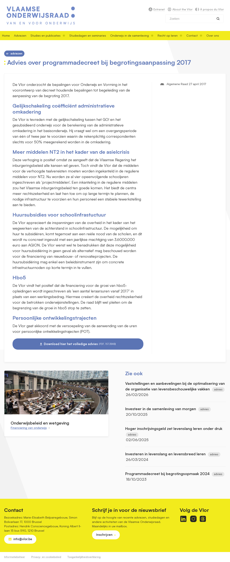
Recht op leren (170, 35)
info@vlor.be (22, 539)
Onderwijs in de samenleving (131, 35)
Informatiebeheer (14, 556)
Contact (194, 35)
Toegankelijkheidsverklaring (84, 556)
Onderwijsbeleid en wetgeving (40, 423)
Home (6, 35)
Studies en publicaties (47, 35)
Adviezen (20, 35)
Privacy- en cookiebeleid (46, 556)
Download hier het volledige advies (80, 344)
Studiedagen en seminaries (87, 35)
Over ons (212, 35)
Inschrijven (104, 535)
